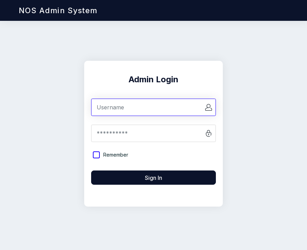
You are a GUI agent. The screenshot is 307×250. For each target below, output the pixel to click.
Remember (115, 155)
